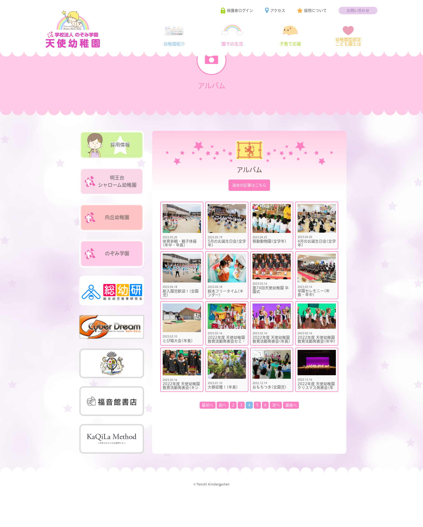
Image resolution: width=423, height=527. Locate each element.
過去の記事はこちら (249, 208)
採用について (315, 10)
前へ (222, 428)
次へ (276, 428)
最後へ (291, 428)
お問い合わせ (358, 10)
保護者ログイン (240, 10)
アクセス (277, 10)
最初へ (207, 428)
